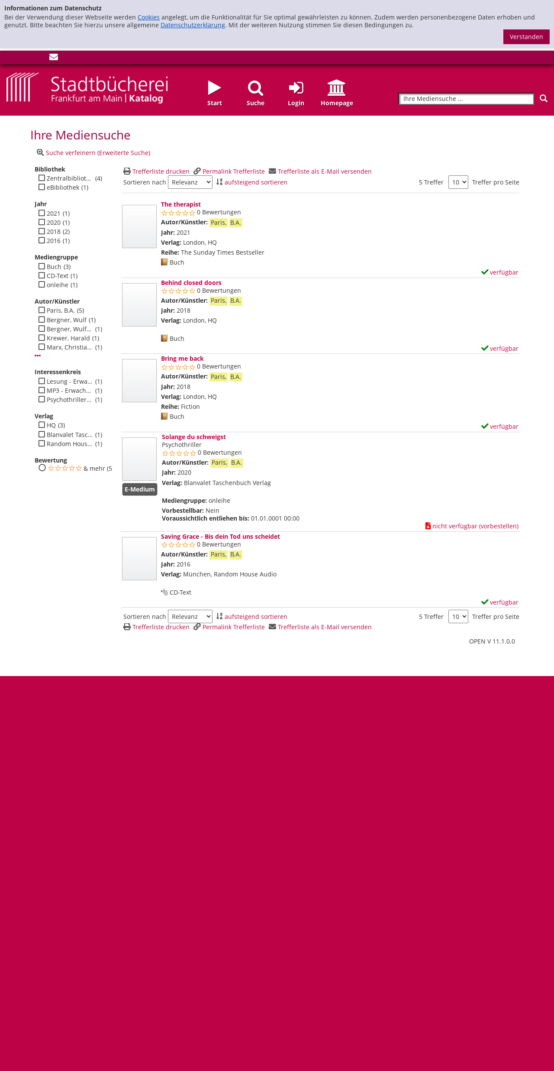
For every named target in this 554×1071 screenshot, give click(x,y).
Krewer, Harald (68, 338)
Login (296, 103)
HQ (51, 425)
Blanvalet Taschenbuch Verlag (70, 435)
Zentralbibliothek (70, 178)
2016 (54, 241)
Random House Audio (70, 444)
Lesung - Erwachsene (70, 381)
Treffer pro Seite (495, 182)
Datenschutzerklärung (193, 25)
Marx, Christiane (70, 347)
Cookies (149, 17)
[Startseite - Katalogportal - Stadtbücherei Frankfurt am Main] (86, 87)
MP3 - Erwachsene (70, 391)
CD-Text (57, 276)
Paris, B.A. (61, 310)
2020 (54, 222)
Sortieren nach (144, 182)
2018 (54, 232)
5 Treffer (431, 182)
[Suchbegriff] (466, 99)
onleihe (57, 285)
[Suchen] (544, 98)
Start (214, 103)
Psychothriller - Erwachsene (70, 400)
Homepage (337, 103)
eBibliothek (63, 187)
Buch (54, 267)
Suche (255, 103)
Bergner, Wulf (67, 320)
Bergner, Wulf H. (70, 329)
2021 (54, 213)
